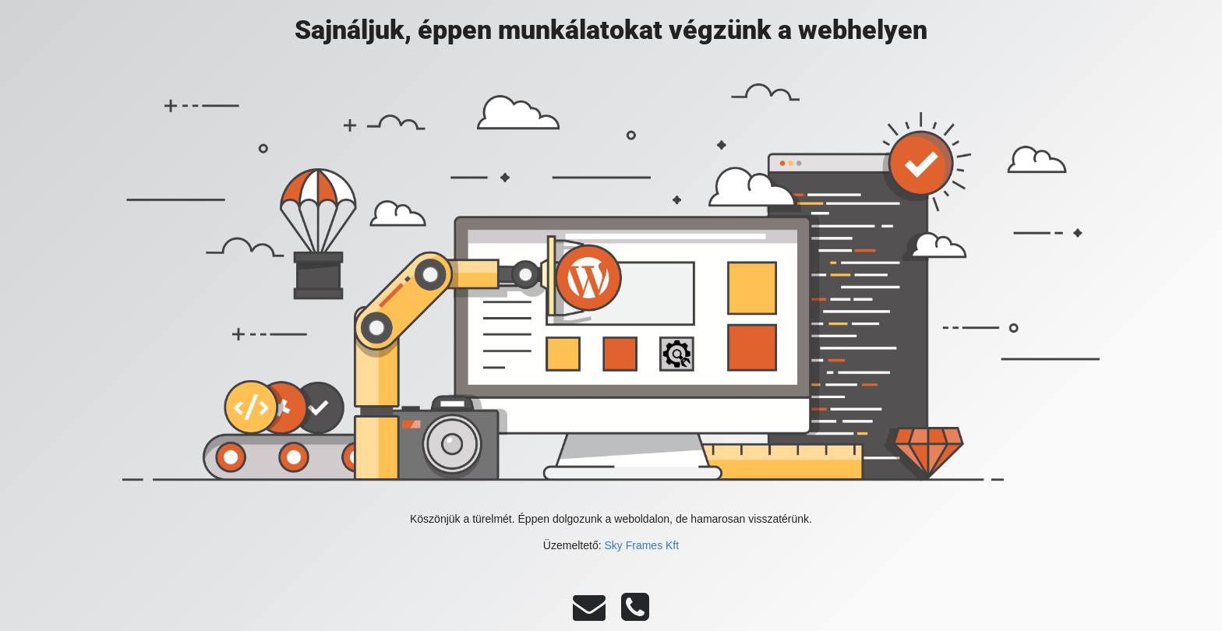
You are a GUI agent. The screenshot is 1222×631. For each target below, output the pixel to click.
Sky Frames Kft (641, 545)
